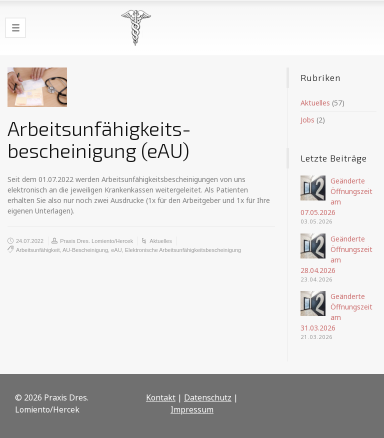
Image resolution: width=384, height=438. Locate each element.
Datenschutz (208, 397)
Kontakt (161, 397)
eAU (116, 250)
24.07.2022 (30, 241)
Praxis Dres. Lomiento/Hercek (96, 241)
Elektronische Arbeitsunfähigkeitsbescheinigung (183, 250)
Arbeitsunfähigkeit (38, 250)
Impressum (192, 409)
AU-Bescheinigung (85, 250)
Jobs (307, 119)
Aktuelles (161, 241)
